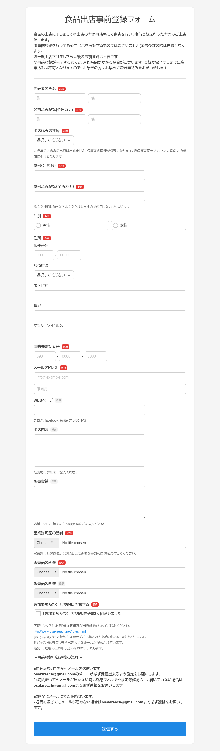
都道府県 (41, 266)
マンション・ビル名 (48, 326)
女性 (120, 225)
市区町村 (41, 286)
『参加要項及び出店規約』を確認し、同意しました (78, 613)
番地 (37, 306)
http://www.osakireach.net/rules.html (60, 631)
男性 (43, 225)
